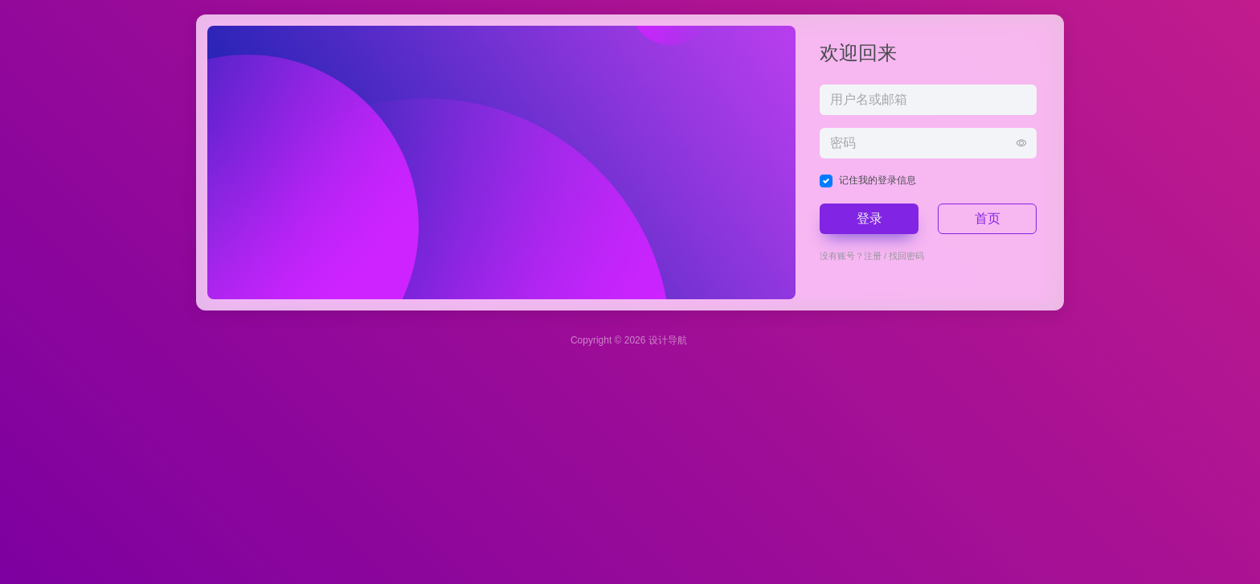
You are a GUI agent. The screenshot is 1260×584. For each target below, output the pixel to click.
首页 (987, 218)
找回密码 (906, 256)
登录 (869, 218)
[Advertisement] (482, 470)
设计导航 (667, 340)
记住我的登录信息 (877, 180)
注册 (873, 256)
